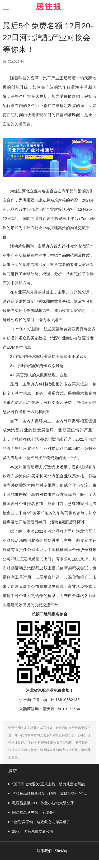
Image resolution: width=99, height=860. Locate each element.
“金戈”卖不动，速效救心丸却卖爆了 (39, 822)
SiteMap (61, 851)
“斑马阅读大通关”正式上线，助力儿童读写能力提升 (48, 785)
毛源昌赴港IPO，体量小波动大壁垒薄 (41, 803)
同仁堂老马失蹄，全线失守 (32, 812)
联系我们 (44, 851)
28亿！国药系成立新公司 (30, 831)
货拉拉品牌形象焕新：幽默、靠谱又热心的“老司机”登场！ (47, 794)
